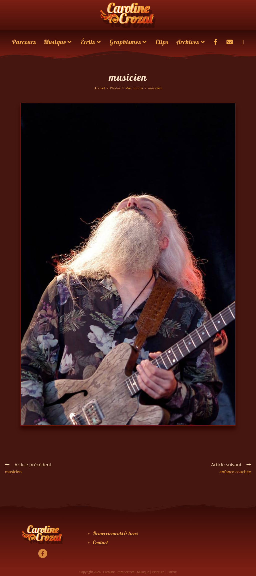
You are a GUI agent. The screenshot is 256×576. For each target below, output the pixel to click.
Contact (100, 542)
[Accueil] (99, 88)
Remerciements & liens (115, 533)
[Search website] (243, 42)
